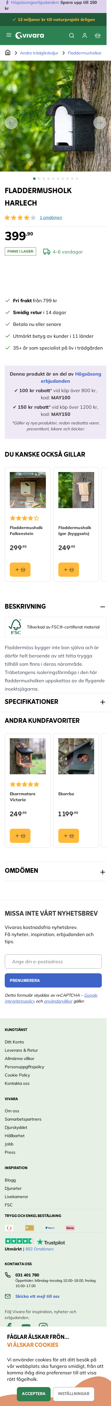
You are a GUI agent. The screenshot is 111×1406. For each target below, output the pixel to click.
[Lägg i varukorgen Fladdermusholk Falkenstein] (20, 569)
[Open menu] (8, 34)
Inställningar (73, 1394)
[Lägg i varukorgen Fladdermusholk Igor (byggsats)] (68, 569)
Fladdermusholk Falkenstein (26, 530)
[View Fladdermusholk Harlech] (34, 178)
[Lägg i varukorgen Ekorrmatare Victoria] (20, 835)
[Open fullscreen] (55, 116)
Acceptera (34, 1394)
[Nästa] (99, 122)
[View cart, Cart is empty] (97, 35)
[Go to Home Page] (8, 53)
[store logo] (29, 35)
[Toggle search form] (71, 35)
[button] (20, 218)
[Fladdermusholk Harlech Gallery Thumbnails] (55, 178)
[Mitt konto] (84, 35)
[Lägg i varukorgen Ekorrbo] (68, 835)
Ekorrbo (66, 793)
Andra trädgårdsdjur (39, 53)
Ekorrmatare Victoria (23, 796)
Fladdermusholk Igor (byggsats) (74, 530)
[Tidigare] (11, 122)
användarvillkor (58, 1001)
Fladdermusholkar (85, 53)
